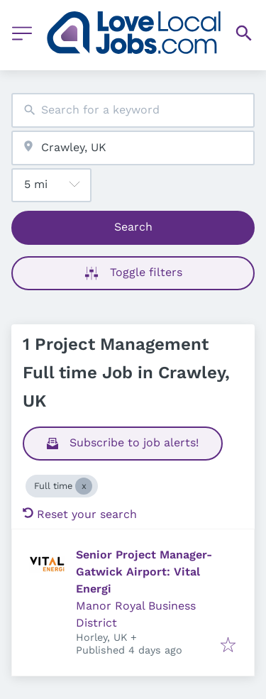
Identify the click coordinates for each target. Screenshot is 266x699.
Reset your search (80, 514)
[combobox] (133, 110)
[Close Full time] (83, 486)
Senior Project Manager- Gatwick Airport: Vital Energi (144, 571)
